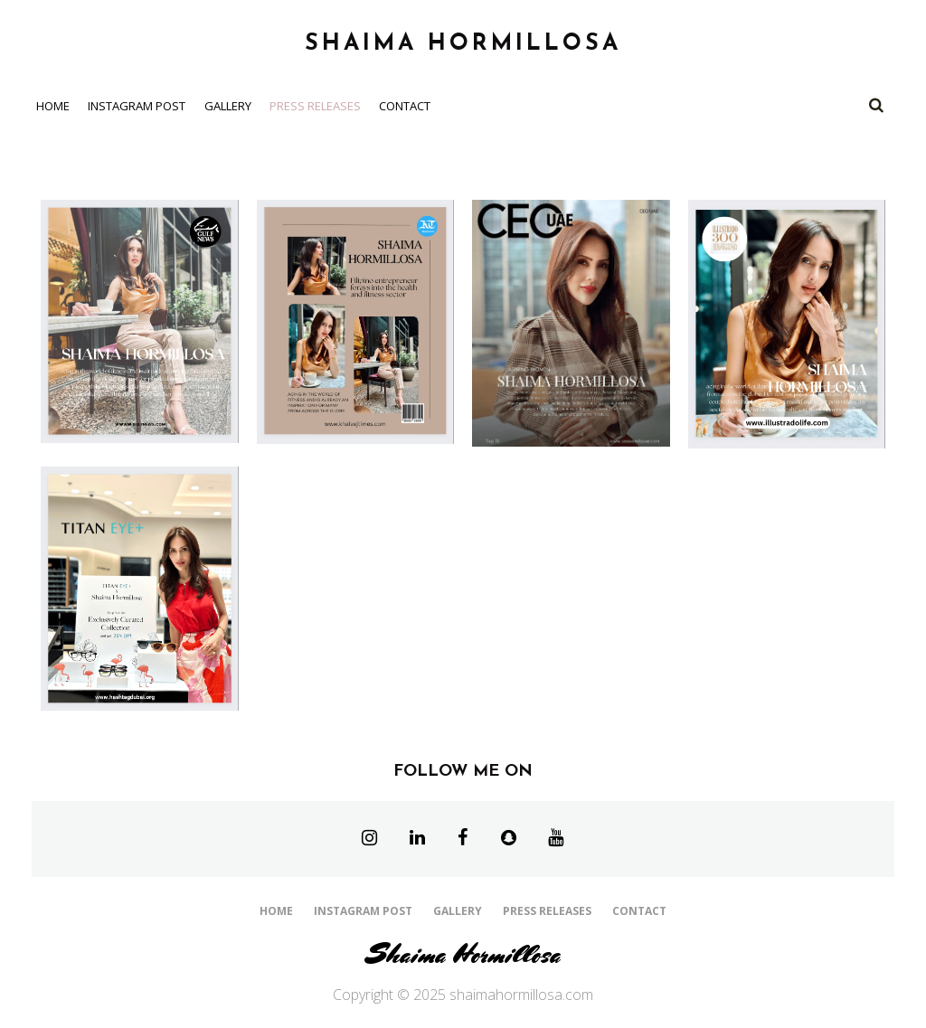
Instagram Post (136, 106)
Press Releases (315, 106)
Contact (404, 106)
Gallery (227, 106)
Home (53, 106)
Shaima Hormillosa (463, 954)
